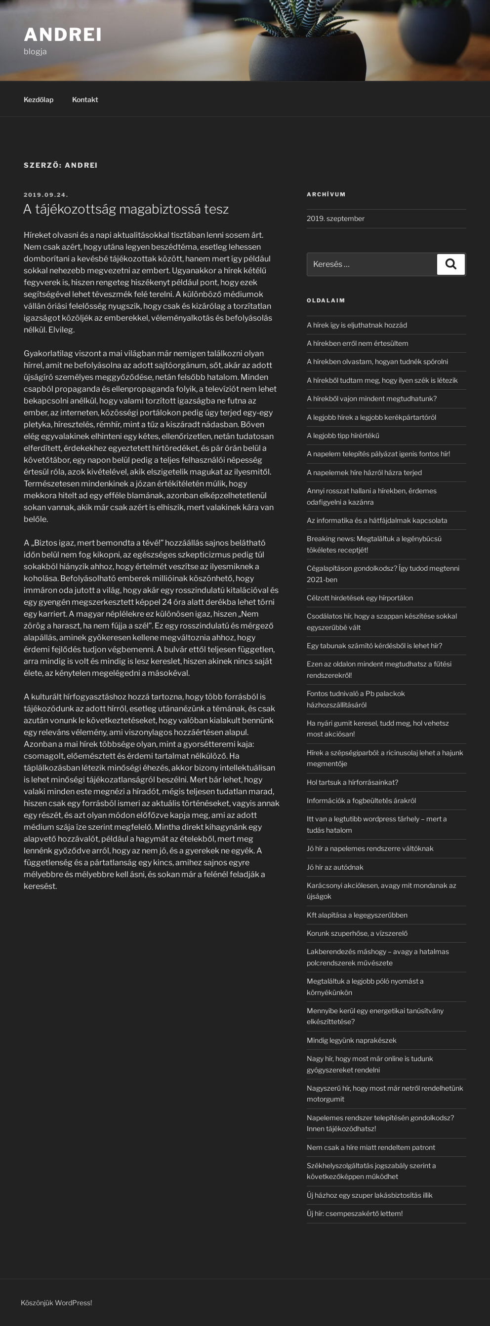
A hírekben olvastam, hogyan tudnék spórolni (377, 361)
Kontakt (85, 99)
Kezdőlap (38, 99)
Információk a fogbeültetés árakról (361, 800)
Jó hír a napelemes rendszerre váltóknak (370, 848)
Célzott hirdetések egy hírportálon (360, 597)
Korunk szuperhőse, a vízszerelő (357, 933)
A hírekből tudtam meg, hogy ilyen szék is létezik (382, 380)
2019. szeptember (336, 218)
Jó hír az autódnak (335, 867)
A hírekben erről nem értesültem (357, 343)
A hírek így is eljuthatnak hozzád (357, 325)
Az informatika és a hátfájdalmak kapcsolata (377, 520)
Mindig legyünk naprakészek (352, 1040)
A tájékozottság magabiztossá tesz (126, 209)
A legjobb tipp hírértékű (343, 435)
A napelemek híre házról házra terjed (364, 472)
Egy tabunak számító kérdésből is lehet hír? (374, 645)
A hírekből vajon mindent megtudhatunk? (372, 398)
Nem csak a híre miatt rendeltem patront (371, 1147)
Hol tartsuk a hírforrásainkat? (352, 782)
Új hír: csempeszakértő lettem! (355, 1213)
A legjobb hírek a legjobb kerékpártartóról (371, 417)
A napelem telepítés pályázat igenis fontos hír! (378, 453)
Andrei (63, 34)
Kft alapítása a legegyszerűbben (357, 915)
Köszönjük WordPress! (56, 1302)
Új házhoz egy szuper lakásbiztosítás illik (370, 1195)
